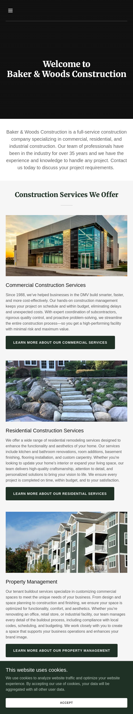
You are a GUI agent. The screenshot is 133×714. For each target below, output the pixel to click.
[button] (20, 10)
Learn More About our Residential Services (60, 494)
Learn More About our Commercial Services (60, 342)
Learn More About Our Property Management (61, 650)
